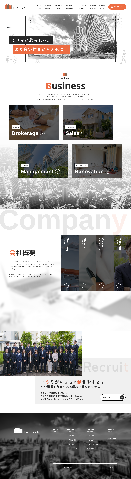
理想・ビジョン (94, 444)
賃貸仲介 (71, 436)
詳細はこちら (113, 397)
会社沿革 (92, 440)
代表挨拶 (92, 448)
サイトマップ (56, 467)
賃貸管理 (71, 444)
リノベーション (73, 448)
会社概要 (92, 436)
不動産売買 (72, 440)
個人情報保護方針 (68, 467)
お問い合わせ (116, 7)
